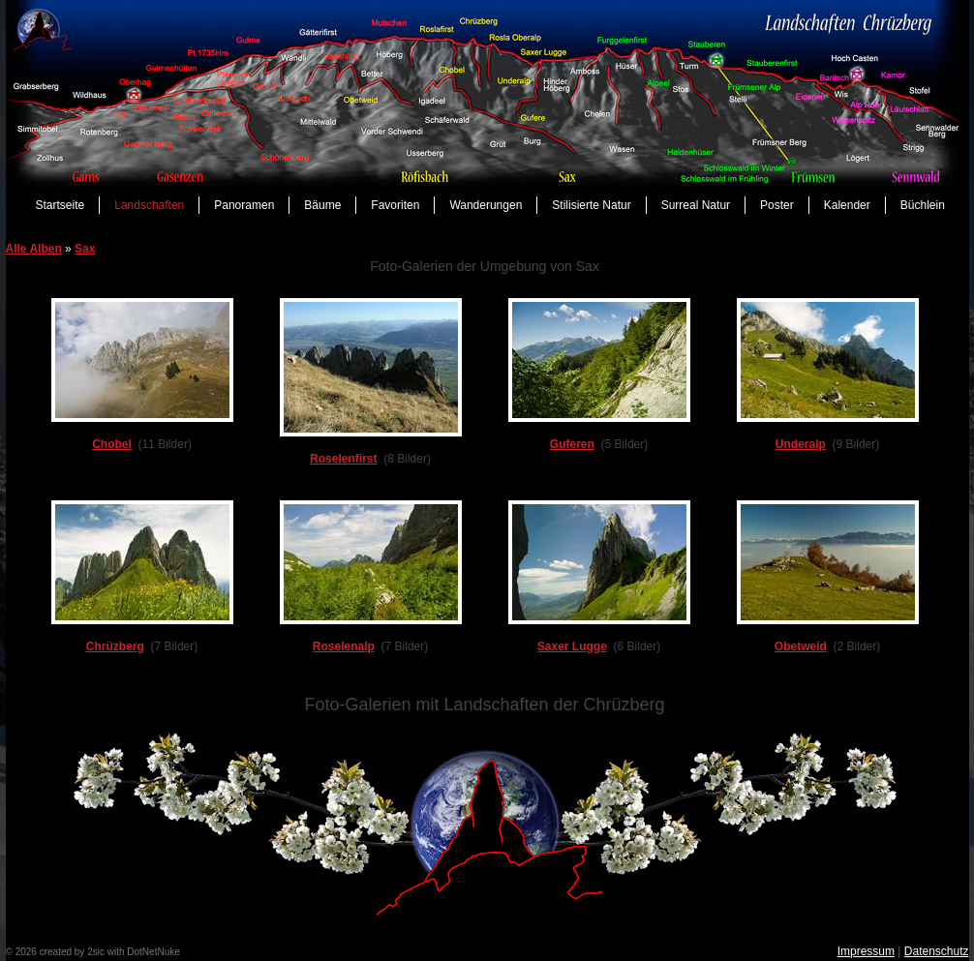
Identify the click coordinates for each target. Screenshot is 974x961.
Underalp (801, 444)
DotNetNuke (153, 951)
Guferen (572, 444)
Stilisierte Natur (591, 205)
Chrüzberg (115, 646)
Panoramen (244, 205)
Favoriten (395, 205)
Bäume (322, 205)
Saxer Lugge (572, 646)
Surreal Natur (695, 205)
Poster (777, 205)
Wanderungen (485, 205)
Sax (85, 248)
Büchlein (922, 205)
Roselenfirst (343, 458)
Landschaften (149, 205)
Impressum (866, 951)
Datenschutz (936, 951)
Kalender (847, 205)
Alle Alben (34, 248)
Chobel (112, 444)
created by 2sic (72, 951)
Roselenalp (344, 646)
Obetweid (801, 646)
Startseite (60, 205)
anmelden (203, 951)
